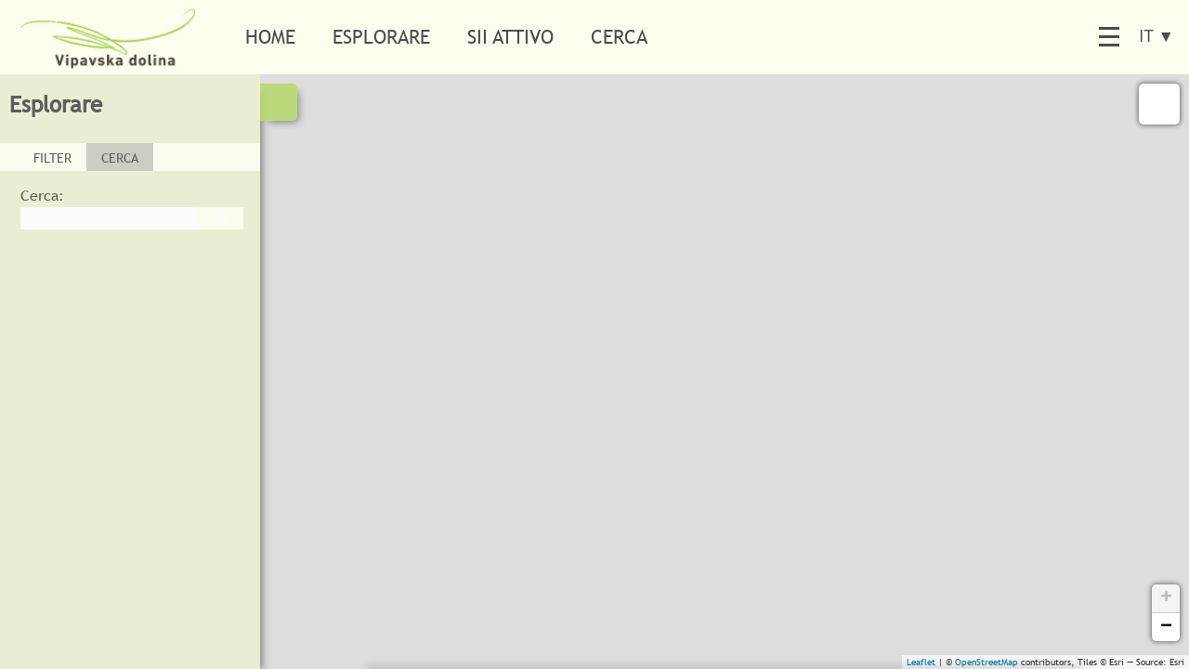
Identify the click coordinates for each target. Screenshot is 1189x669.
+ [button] (1166, 598)
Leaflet (921, 662)
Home (270, 36)
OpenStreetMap (986, 662)
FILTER (52, 158)
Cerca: (42, 195)
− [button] (1166, 627)
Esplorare (381, 36)
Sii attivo (510, 36)
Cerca (619, 36)
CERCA (119, 158)
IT (1156, 36)
